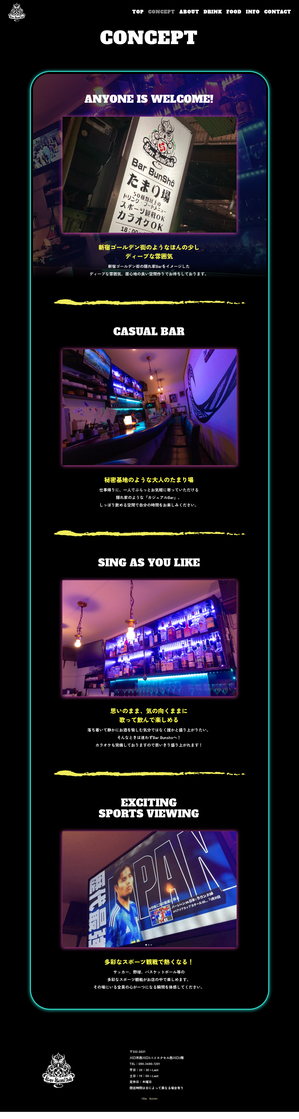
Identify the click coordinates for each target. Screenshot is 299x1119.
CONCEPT (161, 12)
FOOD (233, 12)
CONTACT (277, 12)
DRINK (212, 12)
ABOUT (189, 12)
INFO (253, 12)
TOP (138, 12)
